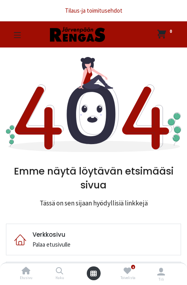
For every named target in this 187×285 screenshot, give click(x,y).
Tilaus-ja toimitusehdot (93, 10)
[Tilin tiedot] (161, 271)
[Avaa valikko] (93, 273)
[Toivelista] (127, 271)
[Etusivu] (26, 271)
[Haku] (59, 271)
